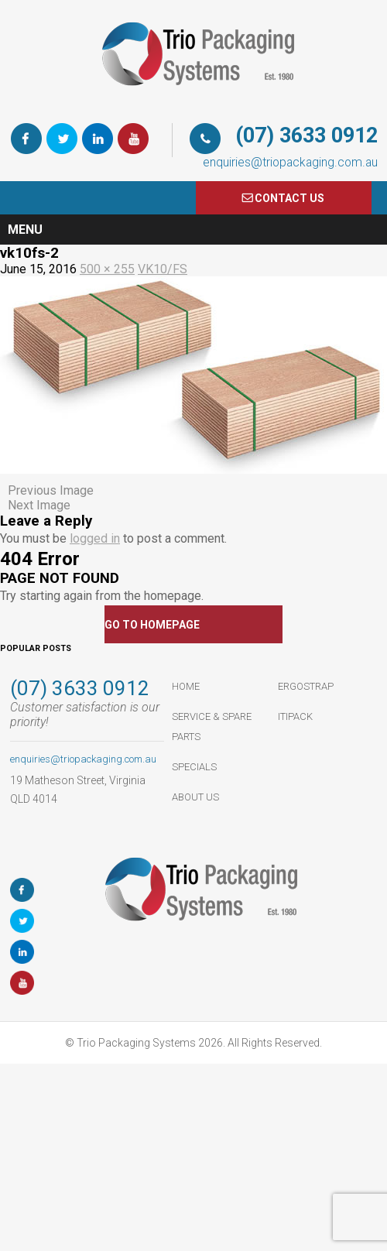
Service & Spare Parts (212, 726)
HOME (186, 686)
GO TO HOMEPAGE (152, 625)
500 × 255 (107, 269)
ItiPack (295, 716)
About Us (195, 797)
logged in (95, 538)
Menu (25, 229)
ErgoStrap (306, 686)
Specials (194, 767)
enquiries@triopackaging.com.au (290, 162)
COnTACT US (289, 198)
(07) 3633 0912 (306, 135)
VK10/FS (162, 269)
